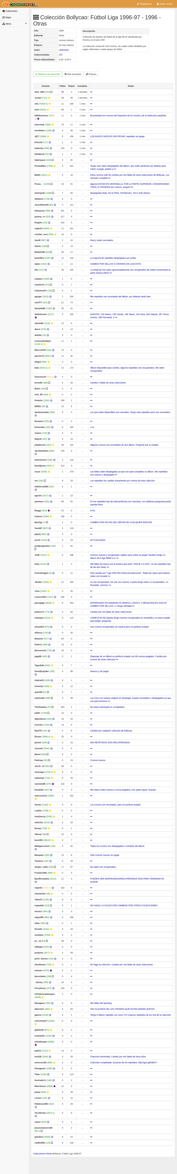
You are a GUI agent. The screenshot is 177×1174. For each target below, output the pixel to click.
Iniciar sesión (164, 4)
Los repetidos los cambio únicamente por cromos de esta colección (122, 480)
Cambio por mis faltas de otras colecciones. (111, 612)
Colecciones (9, 11)
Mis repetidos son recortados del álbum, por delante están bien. (120, 296)
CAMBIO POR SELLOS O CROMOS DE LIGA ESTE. (116, 264)
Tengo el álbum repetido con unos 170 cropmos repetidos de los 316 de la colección (130, 1015)
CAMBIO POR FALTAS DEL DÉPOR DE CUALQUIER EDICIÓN (121, 522)
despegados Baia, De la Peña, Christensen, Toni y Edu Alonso (120, 193)
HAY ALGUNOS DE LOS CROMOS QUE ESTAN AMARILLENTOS (122, 1009)
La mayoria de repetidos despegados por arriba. (113, 258)
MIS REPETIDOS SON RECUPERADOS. (110, 742)
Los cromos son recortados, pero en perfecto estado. (115, 804)
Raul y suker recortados (101, 240)
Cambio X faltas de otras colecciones (108, 382)
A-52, (92, 510)
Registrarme (144, 4)
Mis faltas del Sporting (100, 1003)
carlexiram (64, 50)
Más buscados (73, 74)
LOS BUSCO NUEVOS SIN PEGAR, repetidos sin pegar (117, 136)
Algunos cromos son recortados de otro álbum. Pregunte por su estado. (124, 445)
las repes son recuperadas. (103, 867)
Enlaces (91, 74)
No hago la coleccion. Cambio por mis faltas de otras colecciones (121, 964)
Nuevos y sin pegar (99, 671)
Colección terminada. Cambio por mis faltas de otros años (118, 1056)
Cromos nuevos (97, 760)
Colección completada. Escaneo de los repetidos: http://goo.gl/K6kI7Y (123, 1062)
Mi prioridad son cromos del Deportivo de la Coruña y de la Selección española (128, 115)
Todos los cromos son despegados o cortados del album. (117, 846)
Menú (14, 23)
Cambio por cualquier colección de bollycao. (111, 730)
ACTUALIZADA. (98, 540)
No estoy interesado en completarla (107, 707)
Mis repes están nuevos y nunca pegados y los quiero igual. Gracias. (123, 790)
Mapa (6, 17)
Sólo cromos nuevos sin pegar (104, 855)
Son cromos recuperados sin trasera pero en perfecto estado (119, 627)
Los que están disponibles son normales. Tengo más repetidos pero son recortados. (130, 412)
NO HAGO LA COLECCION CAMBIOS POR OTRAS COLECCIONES (123, 905)
